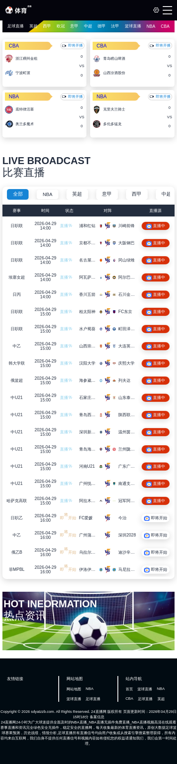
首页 (129, 689)
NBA (150, 26)
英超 (33, 26)
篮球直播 (133, 26)
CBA (165, 26)
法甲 (115, 26)
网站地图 (73, 689)
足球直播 (15, 26)
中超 (88, 26)
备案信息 (97, 717)
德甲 (101, 26)
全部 (18, 194)
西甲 (47, 26)
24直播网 (98, 712)
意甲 (74, 26)
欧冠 (61, 26)
